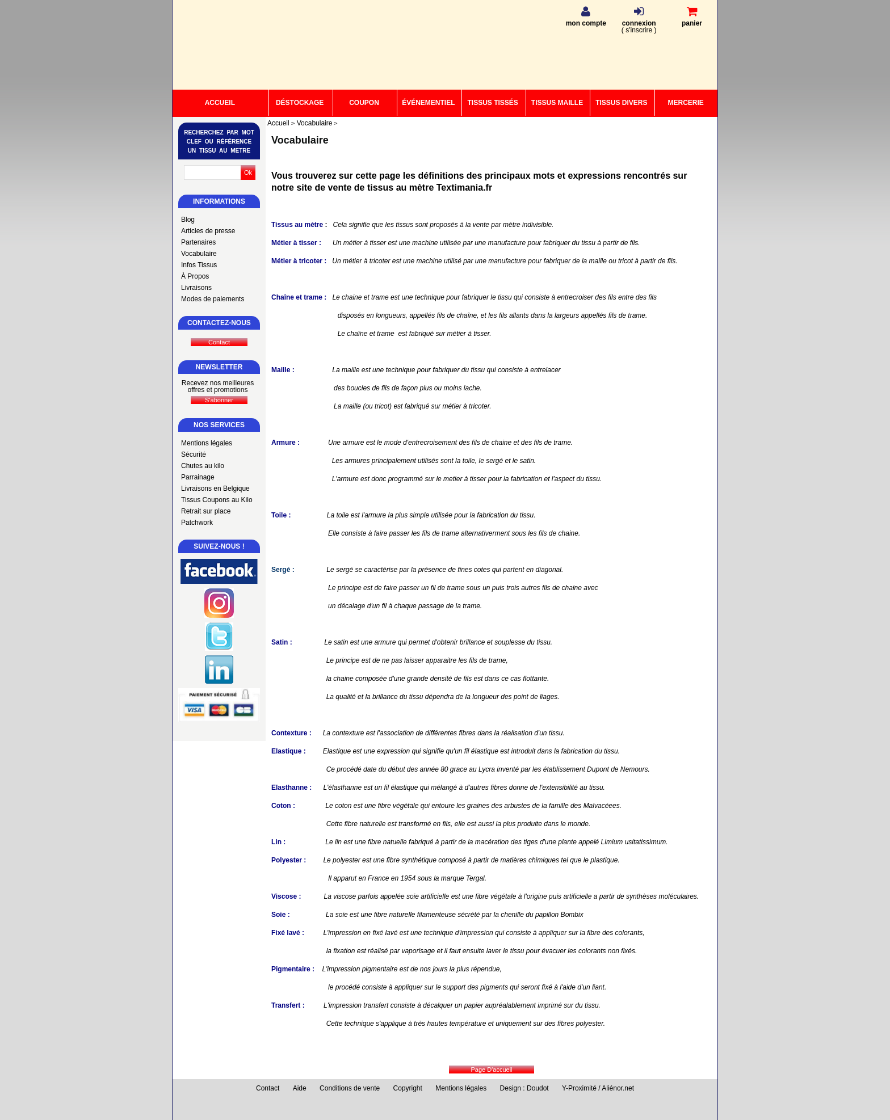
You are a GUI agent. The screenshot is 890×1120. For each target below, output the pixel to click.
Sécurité (193, 454)
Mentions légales (206, 443)
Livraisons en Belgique (215, 488)
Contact (267, 1088)
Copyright (407, 1088)
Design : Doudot (524, 1088)
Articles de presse (208, 231)
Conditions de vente (350, 1088)
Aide (300, 1088)
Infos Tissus (199, 265)
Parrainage (198, 477)
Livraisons (196, 288)
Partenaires (198, 242)
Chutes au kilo (202, 466)
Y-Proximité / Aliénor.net (598, 1088)
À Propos (195, 276)
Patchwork (197, 523)
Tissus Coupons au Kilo (217, 500)
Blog (188, 220)
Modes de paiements (212, 299)
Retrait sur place (205, 511)
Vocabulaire (199, 254)
